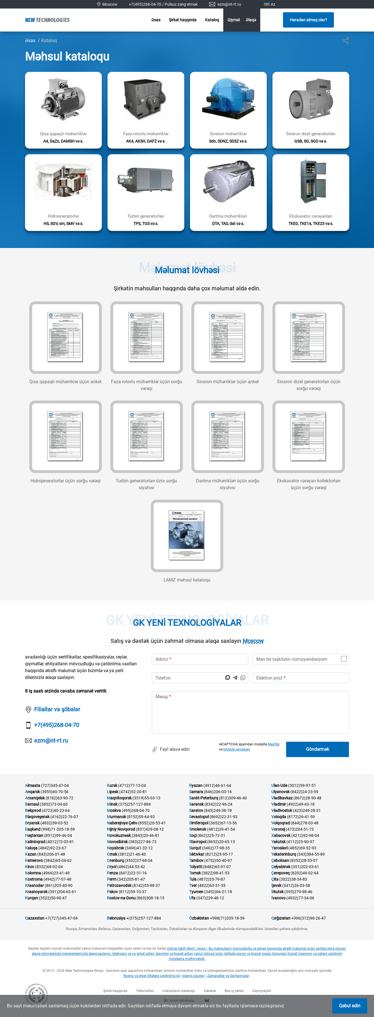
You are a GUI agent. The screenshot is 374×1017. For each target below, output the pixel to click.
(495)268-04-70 (136, 810)
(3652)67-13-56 (223, 823)
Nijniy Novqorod (121, 829)
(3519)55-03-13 (146, 798)
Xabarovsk (280, 835)
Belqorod (33, 810)
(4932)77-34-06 (300, 898)
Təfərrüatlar (145, 991)
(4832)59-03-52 (54, 823)
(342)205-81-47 (131, 879)
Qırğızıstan (280, 918)
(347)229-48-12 (210, 898)
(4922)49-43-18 (301, 804)
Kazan (30, 854)
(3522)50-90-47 (53, 898)
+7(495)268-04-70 (145, 4)
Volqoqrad (280, 823)
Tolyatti (195, 866)
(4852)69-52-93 (302, 848)
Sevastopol (199, 816)
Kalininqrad (35, 841)
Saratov (196, 810)
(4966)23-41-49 (56, 873)
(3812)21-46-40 (132, 854)
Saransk (196, 804)
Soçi (193, 835)
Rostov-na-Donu (121, 898)
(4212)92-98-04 (305, 835)
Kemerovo (34, 860)
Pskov (112, 891)
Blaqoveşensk (37, 816)
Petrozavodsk (119, 885)
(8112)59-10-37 (132, 891)
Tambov (196, 860)
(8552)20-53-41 (152, 823)
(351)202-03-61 (305, 866)
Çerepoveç (280, 873)
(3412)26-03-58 (296, 885)
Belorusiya (116, 918)
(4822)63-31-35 (212, 885)
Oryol (111, 866)
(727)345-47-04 (55, 785)
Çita (274, 879)
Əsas (155, 20)
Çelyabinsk (280, 866)
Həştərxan (34, 835)
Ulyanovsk (280, 791)
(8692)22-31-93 (223, 816)
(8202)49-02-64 (305, 873)
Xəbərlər (210, 991)
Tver (193, 885)
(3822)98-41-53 (216, 873)
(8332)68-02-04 (49, 866)
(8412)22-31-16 (133, 873)
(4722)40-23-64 (56, 810)
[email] (301, 677)
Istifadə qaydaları (236, 749)
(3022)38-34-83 (293, 879)
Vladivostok (281, 810)
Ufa (192, 898)
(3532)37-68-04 (138, 860)
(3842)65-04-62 (58, 860)
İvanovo (278, 898)
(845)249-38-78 (218, 810)
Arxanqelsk (35, 798)
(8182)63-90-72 (59, 798)
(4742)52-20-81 (133, 791)
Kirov (29, 866)
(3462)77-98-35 (216, 848)
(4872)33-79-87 (211, 879)
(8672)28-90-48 (307, 798)
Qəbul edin (349, 1005)
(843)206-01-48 (51, 854)
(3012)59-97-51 (302, 785)
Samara (196, 791)
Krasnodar (34, 885)
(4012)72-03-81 (60, 841)
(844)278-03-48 (305, 823)
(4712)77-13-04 (132, 785)
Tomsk (195, 873)
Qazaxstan (34, 918)
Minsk (112, 804)
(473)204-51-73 (300, 829)
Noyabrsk (115, 848)
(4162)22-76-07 (64, 816)
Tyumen (196, 891)
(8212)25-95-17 (219, 854)
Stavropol (197, 841)
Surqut (195, 848)
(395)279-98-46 (298, 891)
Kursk (112, 785)
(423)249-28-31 (307, 810)
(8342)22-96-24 (218, 804)
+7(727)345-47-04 (61, 918)
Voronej (278, 829)
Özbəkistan (199, 918)
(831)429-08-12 (150, 829)
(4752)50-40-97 (218, 860)
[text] (250, 712)
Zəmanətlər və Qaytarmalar (228, 976)
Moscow (253, 640)
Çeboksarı (280, 860)
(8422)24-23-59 (304, 791)
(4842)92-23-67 (52, 848)
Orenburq (115, 860)
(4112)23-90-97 (300, 841)
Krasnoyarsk (36, 891)
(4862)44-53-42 (131, 866)
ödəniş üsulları (193, 976)
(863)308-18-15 (150, 898)
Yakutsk (278, 841)
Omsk (112, 854)
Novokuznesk (119, 835)
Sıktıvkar (196, 854)
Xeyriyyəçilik (261, 991)
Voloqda (278, 816)
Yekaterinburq (283, 854)
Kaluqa (31, 848)
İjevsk (276, 885)
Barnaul (32, 804)
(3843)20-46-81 (146, 835)
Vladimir (278, 804)
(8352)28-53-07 (304, 860)
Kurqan (31, 898)
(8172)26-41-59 (301, 816)
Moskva (114, 810)
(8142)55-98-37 (146, 885)
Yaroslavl (279, 848)
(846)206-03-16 (218, 791)
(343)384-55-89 (311, 854)
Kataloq (212, 20)
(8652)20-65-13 (221, 841)
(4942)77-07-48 (57, 879)
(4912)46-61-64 (217, 785)
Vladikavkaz (282, 798)
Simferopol (198, 823)
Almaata (32, 785)
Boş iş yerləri (234, 991)
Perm (111, 879)
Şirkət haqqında (183, 20)
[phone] (200, 677)
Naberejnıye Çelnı (122, 823)
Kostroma (34, 879)
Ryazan (196, 785)
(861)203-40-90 (59, 885)
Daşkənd (32, 829)
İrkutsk (277, 891)
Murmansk (116, 816)
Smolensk (197, 829)
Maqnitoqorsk (119, 798)
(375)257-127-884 (134, 804)
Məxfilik (274, 744)
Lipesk (112, 791)
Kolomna (33, 873)
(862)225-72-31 (211, 835)
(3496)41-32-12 (139, 848)
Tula (193, 879)
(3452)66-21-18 (218, 891)
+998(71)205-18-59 (227, 918)
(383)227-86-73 (142, 841)
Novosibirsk (117, 841)
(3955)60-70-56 (55, 791)
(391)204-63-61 (62, 891)
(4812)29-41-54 (221, 829)
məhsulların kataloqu (178, 991)
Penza (112, 873)
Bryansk (32, 823)
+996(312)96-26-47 (308, 918)
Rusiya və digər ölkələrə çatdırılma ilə (151, 976)
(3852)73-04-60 (54, 804)
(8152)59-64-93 (141, 816)
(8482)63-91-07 (217, 866)
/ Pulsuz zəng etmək (180, 4)
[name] (200, 659)
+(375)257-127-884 (143, 918)
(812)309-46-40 (233, 798)
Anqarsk (32, 791)
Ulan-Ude (279, 785)
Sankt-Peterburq (203, 798)
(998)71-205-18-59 (58, 829)
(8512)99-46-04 (58, 835)
